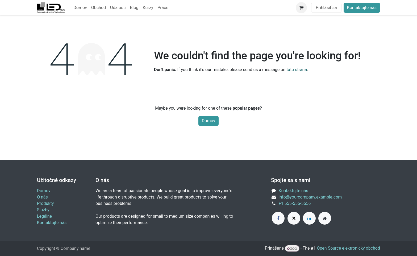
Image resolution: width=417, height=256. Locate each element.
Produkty (45, 203)
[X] (293, 218)
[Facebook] (278, 218)
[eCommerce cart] (301, 7)
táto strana (296, 69)
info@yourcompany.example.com (310, 197)
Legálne (44, 216)
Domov (208, 120)
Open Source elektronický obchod (348, 248)
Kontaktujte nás (362, 7)
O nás (42, 197)
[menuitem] (80, 7)
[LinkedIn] (309, 218)
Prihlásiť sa (326, 7)
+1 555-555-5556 (295, 203)
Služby (43, 209)
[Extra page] (324, 218)
